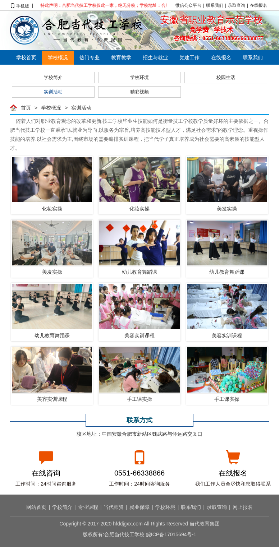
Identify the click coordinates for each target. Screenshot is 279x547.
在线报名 (258, 5)
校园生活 (225, 77)
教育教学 (121, 57)
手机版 (22, 5)
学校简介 (53, 77)
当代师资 (114, 507)
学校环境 (139, 77)
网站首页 (36, 507)
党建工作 (189, 57)
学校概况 (58, 57)
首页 (26, 108)
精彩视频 (139, 91)
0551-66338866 (139, 473)
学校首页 (26, 57)
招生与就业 (155, 57)
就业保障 (139, 507)
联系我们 (214, 5)
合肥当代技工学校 (76, 30)
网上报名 (243, 507)
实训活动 (53, 91)
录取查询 (236, 5)
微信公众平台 (188, 5)
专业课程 (88, 507)
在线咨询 (46, 473)
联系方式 (139, 419)
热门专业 (89, 57)
